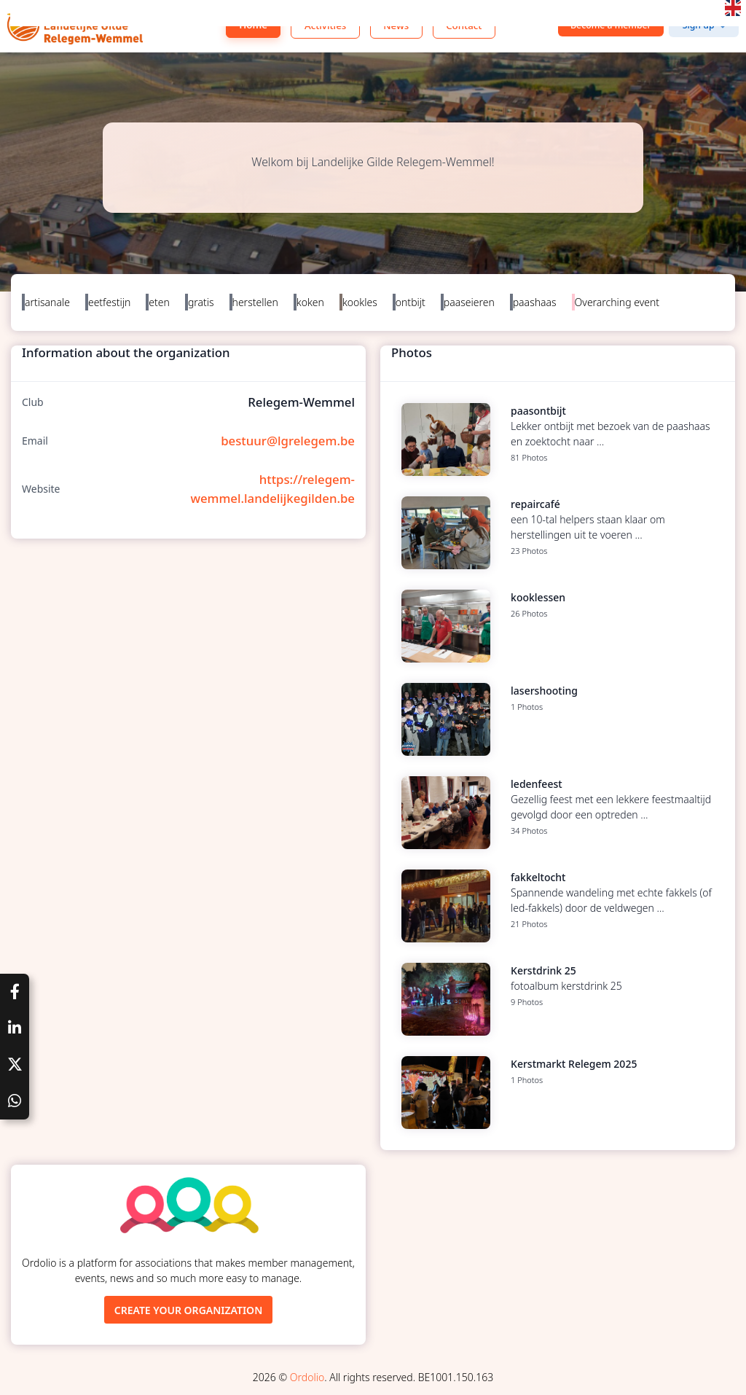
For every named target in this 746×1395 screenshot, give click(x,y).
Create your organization (188, 1310)
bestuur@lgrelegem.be (288, 440)
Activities (325, 25)
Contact (464, 25)
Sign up (699, 25)
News (396, 25)
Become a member (610, 25)
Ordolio (307, 1377)
